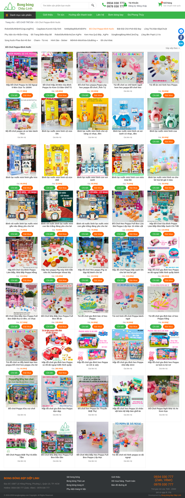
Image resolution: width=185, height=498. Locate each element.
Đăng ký (132, 6)
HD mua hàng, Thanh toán (123, 481)
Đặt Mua (27, 95)
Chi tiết (14, 95)
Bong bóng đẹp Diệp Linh (171, 495)
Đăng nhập (142, 6)
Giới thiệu (115, 477)
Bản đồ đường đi (119, 485)
